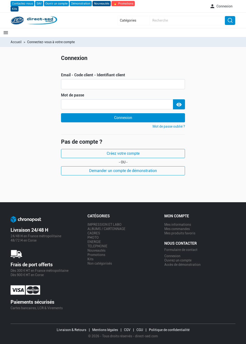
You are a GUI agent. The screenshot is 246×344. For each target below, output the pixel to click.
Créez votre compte (123, 153)
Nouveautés (101, 3)
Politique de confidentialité (169, 330)
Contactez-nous (22, 3)
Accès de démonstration (182, 265)
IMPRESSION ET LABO (104, 224)
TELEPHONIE (97, 246)
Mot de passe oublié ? (169, 126)
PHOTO (93, 237)
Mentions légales (105, 330)
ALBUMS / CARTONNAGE (106, 229)
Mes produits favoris (179, 233)
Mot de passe (72, 95)
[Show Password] (179, 104)
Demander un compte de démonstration (123, 170)
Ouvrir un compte (56, 3)
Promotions (123, 3)
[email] (123, 84)
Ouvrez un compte (177, 260)
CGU (139, 330)
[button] (221, 6)
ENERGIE (94, 242)
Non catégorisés (99, 263)
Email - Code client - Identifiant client (93, 75)
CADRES (93, 233)
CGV (127, 330)
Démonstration (80, 3)
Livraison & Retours (71, 330)
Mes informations (177, 224)
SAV (39, 3)
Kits (14, 9)
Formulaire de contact (180, 250)
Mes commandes (177, 229)
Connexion (123, 117)
